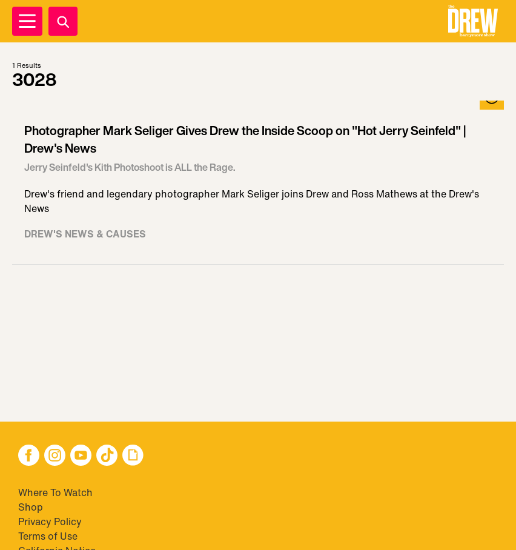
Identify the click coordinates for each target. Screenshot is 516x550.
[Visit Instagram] (54, 456)
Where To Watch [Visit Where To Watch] (55, 492)
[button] (473, 21)
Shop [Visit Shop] (30, 507)
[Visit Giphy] (133, 456)
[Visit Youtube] (80, 456)
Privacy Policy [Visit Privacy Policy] (50, 521)
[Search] (63, 21)
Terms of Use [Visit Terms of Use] (48, 536)
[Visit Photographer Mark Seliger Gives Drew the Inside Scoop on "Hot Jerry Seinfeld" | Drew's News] (258, 183)
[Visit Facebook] (28, 456)
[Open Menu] (27, 21)
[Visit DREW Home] (473, 21)
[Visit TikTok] (106, 456)
